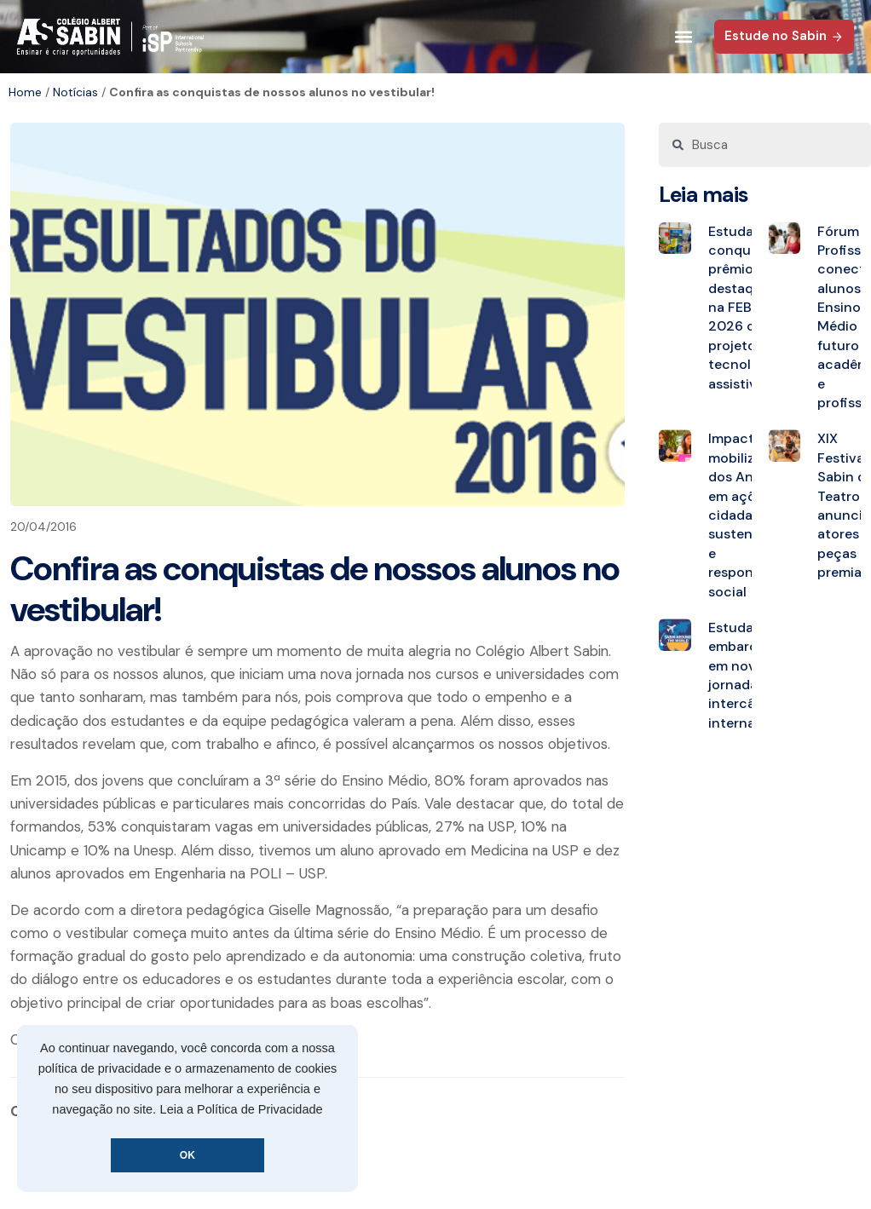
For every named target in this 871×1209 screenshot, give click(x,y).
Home (25, 92)
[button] (683, 37)
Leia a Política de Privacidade (241, 1109)
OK (187, 1155)
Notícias (75, 92)
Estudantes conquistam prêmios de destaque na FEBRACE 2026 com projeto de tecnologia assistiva (747, 307)
